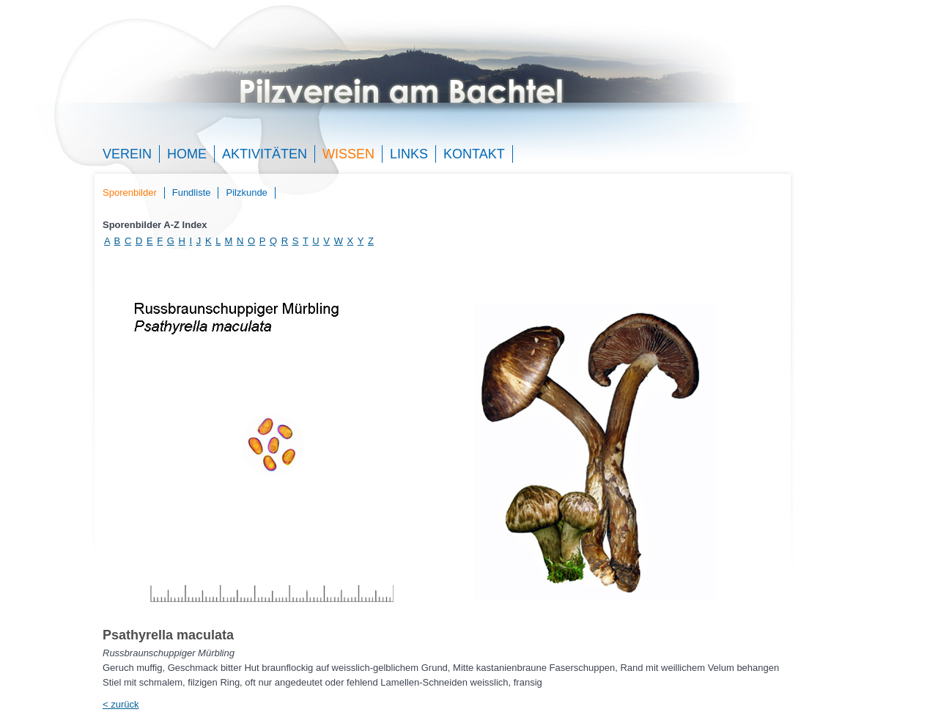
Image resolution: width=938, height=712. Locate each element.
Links (409, 154)
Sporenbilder (130, 192)
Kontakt (474, 154)
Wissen (348, 154)
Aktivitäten (264, 154)
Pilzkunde (246, 192)
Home (187, 154)
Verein (127, 154)
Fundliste (191, 192)
